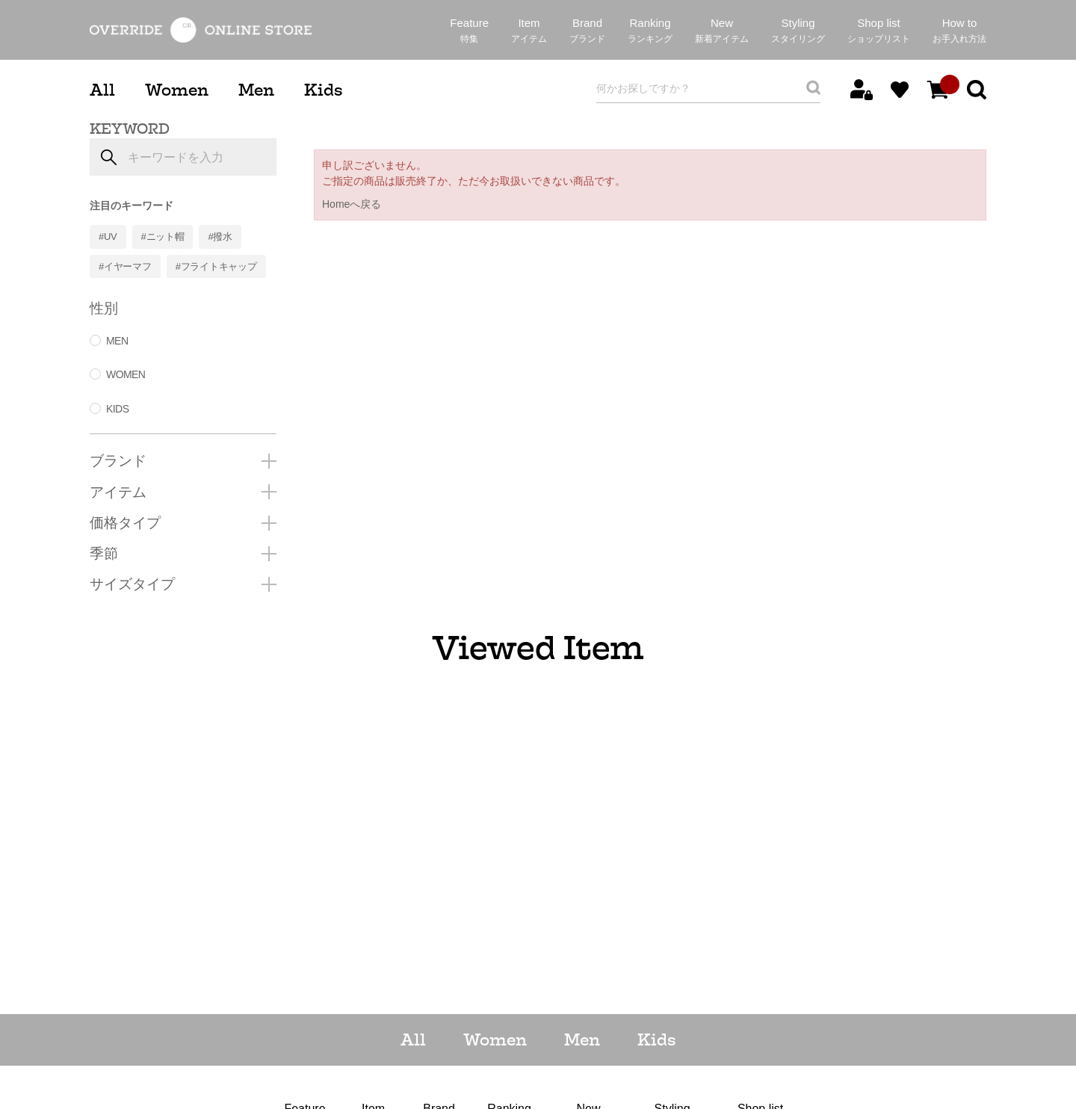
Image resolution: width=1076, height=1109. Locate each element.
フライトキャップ (219, 266)
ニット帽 (165, 236)
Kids (323, 90)
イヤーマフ (128, 266)
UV (110, 236)
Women (176, 90)
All (102, 90)
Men (256, 90)
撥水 (222, 236)
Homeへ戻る (351, 204)
